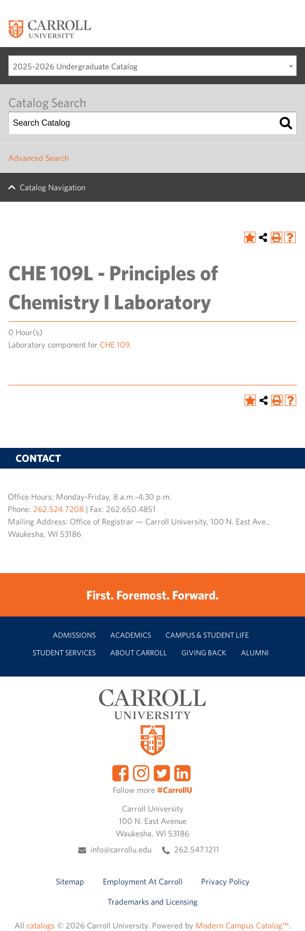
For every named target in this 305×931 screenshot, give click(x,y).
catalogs (40, 925)
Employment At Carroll (142, 881)
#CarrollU (174, 789)
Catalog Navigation (52, 187)
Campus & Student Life (207, 634)
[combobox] (152, 65)
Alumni (255, 652)
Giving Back (203, 652)
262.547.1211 (196, 849)
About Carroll (138, 652)
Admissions (74, 634)
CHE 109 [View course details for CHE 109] (114, 344)
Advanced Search (38, 157)
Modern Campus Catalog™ (242, 925)
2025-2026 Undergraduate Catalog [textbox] (75, 66)
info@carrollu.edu (120, 849)
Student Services (64, 652)
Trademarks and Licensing (152, 901)
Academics (130, 634)
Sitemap (70, 881)
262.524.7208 (58, 509)
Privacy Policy (225, 881)
